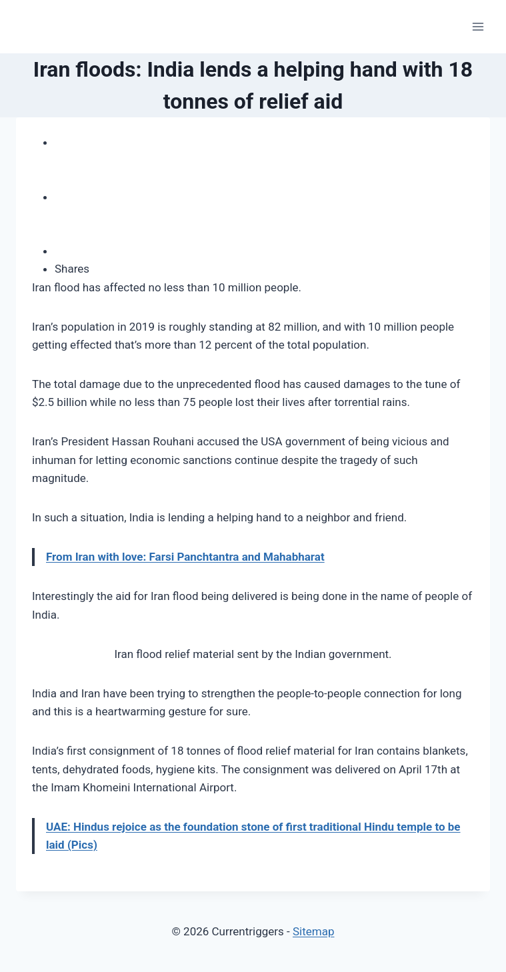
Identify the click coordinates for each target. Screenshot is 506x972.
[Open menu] (477, 26)
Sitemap (314, 931)
